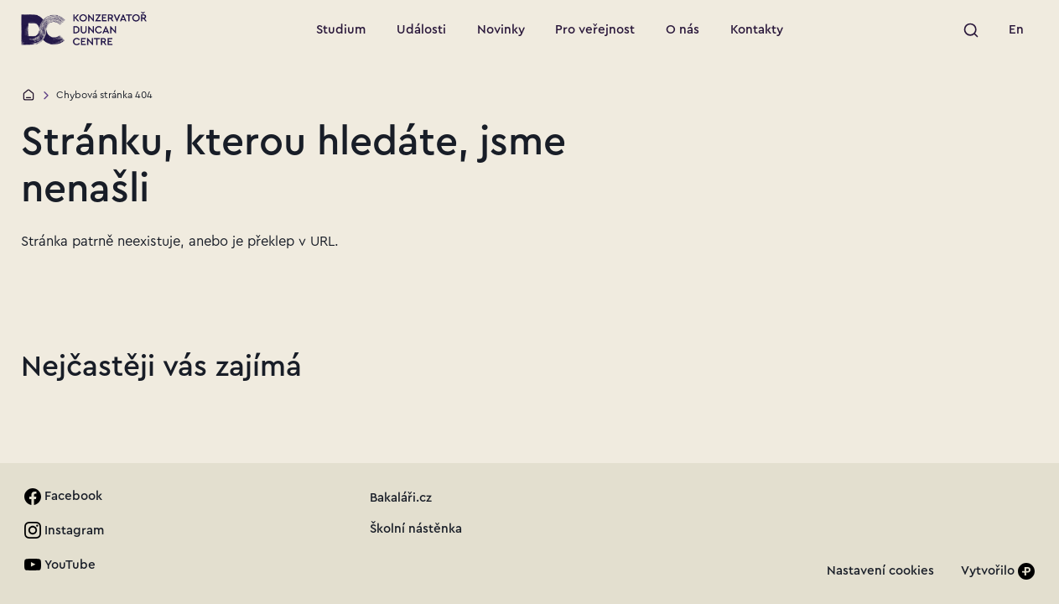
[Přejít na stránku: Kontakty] (756, 30)
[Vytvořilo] (998, 571)
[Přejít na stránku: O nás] (683, 30)
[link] (1016, 30)
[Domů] (28, 94)
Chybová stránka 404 (104, 95)
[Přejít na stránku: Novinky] (500, 30)
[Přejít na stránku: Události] (421, 30)
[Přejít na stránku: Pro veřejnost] (595, 30)
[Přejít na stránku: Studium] (341, 30)
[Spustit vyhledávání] (971, 30)
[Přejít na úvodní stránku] (83, 28)
